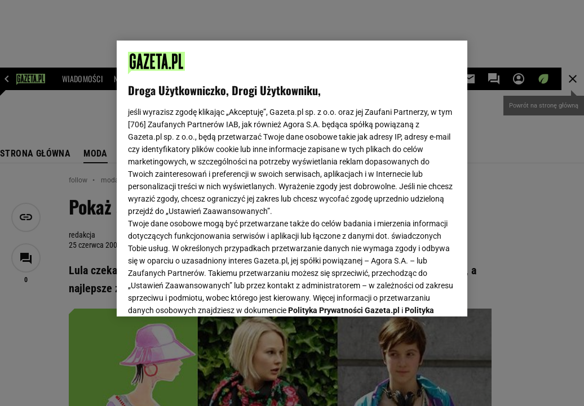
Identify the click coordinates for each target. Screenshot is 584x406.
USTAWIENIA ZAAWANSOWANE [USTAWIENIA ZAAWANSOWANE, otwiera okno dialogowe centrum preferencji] (202, 293)
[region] (292, 178)
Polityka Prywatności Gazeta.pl (344, 167)
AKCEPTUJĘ (418, 294)
